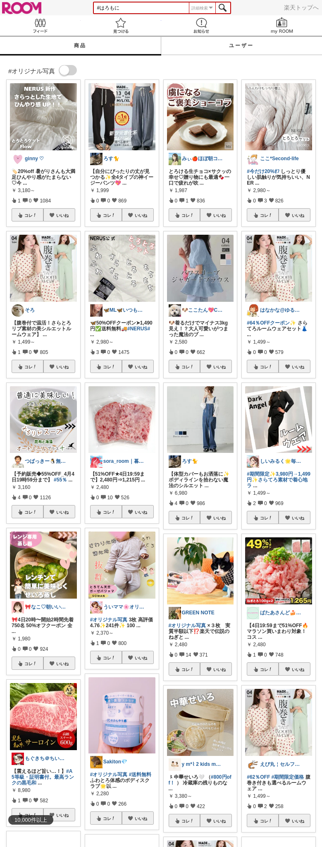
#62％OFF (258, 777)
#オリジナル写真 (109, 620)
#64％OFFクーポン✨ (271, 323)
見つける (121, 25)
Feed (40, 25)
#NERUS (137, 329)
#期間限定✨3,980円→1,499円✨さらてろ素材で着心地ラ (278, 479)
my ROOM (281, 25)
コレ (30, 215)
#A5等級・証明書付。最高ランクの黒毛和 (43, 777)
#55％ (60, 480)
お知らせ (201, 25)
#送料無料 (140, 774)
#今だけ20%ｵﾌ (263, 171)
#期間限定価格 (288, 777)
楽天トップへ (301, 7)
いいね (62, 215)
